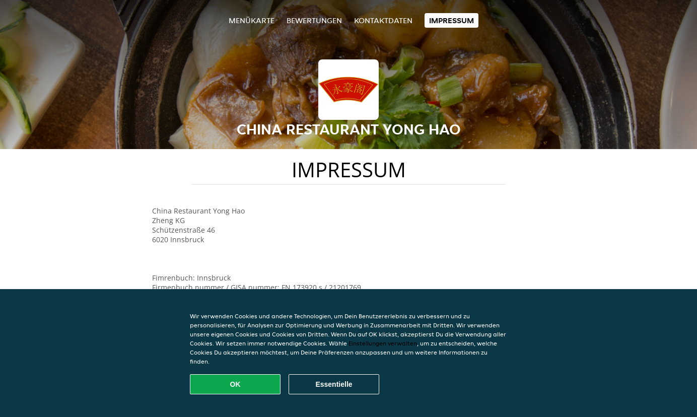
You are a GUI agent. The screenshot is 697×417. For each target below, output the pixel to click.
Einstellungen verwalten (382, 343)
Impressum (451, 20)
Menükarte (251, 20)
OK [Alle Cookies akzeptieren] (235, 384)
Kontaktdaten (383, 20)
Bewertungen (314, 20)
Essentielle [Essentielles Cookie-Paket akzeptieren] (333, 384)
